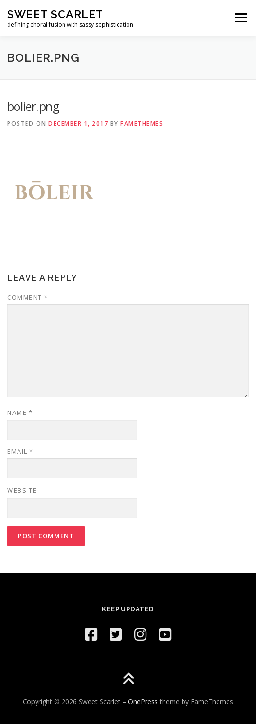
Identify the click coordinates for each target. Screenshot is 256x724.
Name (20, 412)
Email (20, 451)
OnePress (143, 701)
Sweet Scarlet (55, 14)
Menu (240, 18)
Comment (27, 297)
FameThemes (141, 123)
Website (22, 490)
